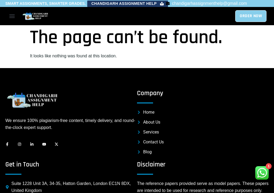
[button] (127, 4)
